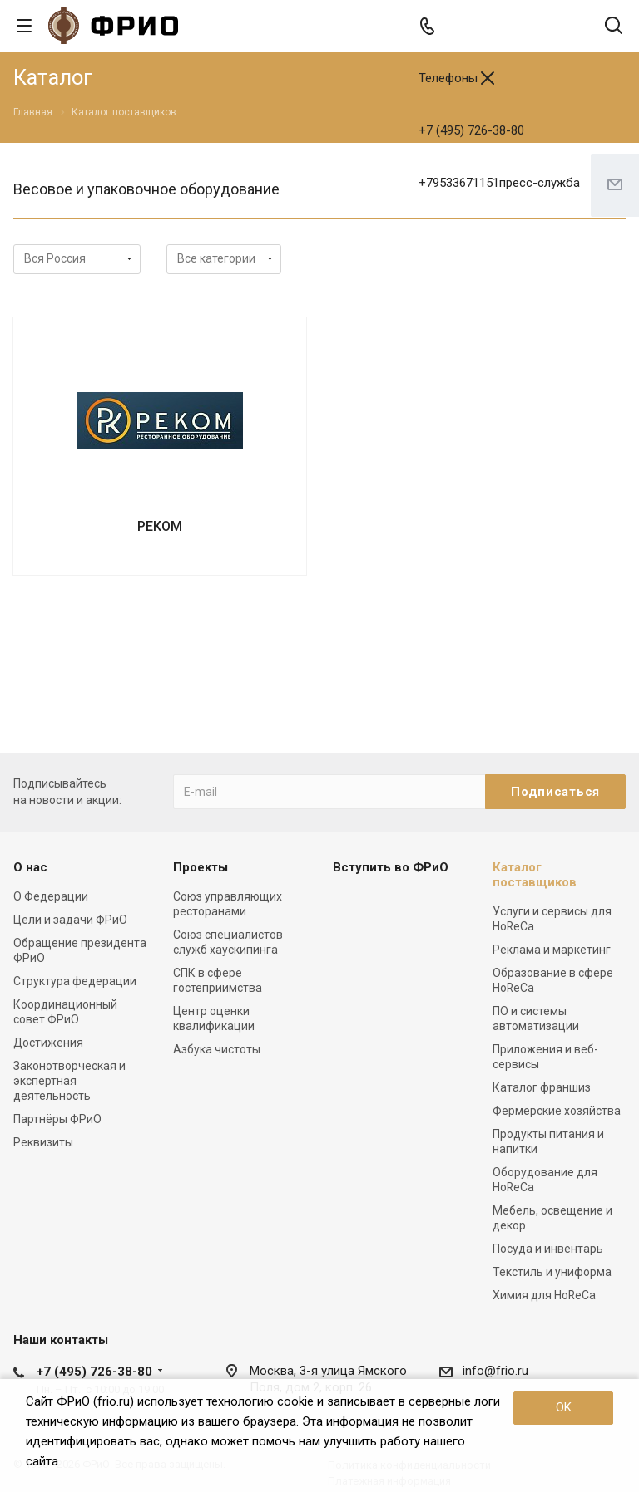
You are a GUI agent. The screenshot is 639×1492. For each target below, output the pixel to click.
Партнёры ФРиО (57, 1119)
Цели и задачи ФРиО (70, 919)
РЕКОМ (159, 526)
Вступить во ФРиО (390, 867)
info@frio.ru (495, 1370)
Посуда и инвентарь (548, 1248)
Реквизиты (43, 1142)
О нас (30, 867)
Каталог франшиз (542, 1087)
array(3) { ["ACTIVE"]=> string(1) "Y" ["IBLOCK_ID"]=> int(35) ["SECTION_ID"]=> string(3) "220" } (223, 259)
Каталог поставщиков (535, 875)
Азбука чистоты (216, 1049)
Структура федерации (74, 981)
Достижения (48, 1042)
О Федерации (50, 896)
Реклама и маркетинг (552, 949)
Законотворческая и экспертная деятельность (69, 1080)
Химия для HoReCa (544, 1295)
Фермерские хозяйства (557, 1110)
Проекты (200, 867)
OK (564, 1407)
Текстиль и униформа (552, 1272)
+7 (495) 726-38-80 (471, 130)
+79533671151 (499, 182)
